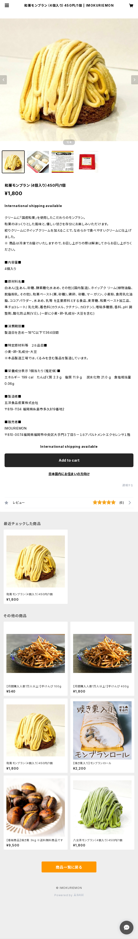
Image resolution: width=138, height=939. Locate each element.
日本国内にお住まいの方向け (69, 474)
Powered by (69, 895)
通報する (127, 485)
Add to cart (69, 460)
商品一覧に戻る (69, 867)
